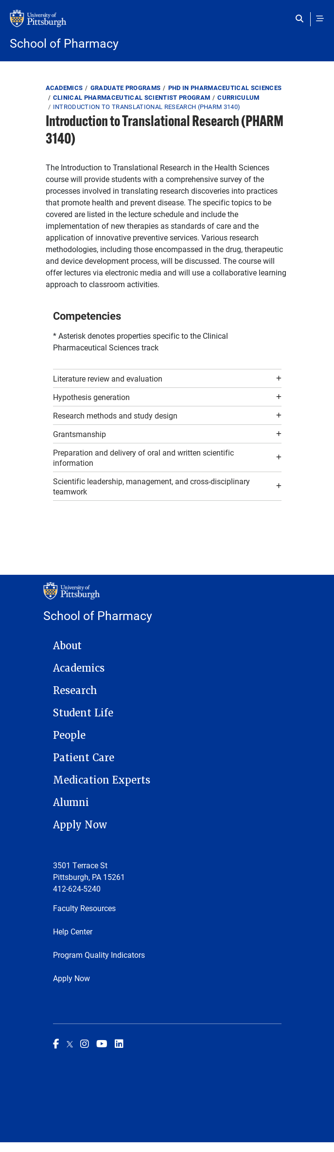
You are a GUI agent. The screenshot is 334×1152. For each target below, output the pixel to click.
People (69, 735)
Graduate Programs (125, 87)
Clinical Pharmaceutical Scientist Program (131, 97)
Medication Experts (101, 780)
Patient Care (83, 757)
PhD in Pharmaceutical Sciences (225, 87)
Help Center (72, 931)
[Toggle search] (302, 18)
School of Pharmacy (64, 43)
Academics (64, 87)
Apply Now (80, 825)
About (67, 646)
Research (75, 690)
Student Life (83, 713)
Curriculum (238, 97)
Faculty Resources (84, 908)
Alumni (71, 802)
